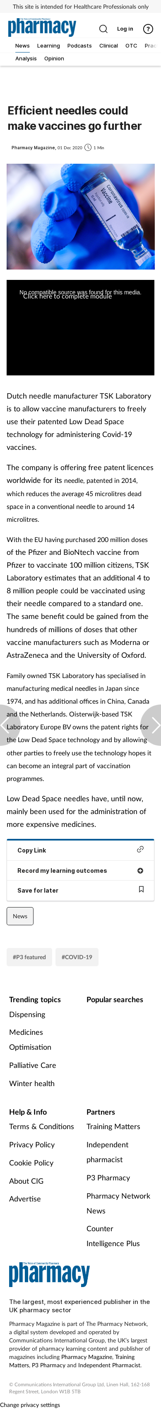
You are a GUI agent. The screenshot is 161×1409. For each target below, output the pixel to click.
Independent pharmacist (107, 1152)
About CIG (26, 1180)
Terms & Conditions (41, 1126)
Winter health (32, 1083)
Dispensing (27, 1014)
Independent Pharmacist (109, 1364)
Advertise (25, 1198)
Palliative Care (32, 1065)
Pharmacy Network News (118, 1203)
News (20, 915)
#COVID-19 (77, 956)
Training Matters (113, 1126)
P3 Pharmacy (108, 1177)
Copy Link (80, 850)
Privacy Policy (32, 1144)
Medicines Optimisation (30, 1039)
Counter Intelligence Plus (113, 1236)
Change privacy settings (30, 1404)
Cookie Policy (31, 1162)
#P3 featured (29, 956)
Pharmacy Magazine (86, 1356)
